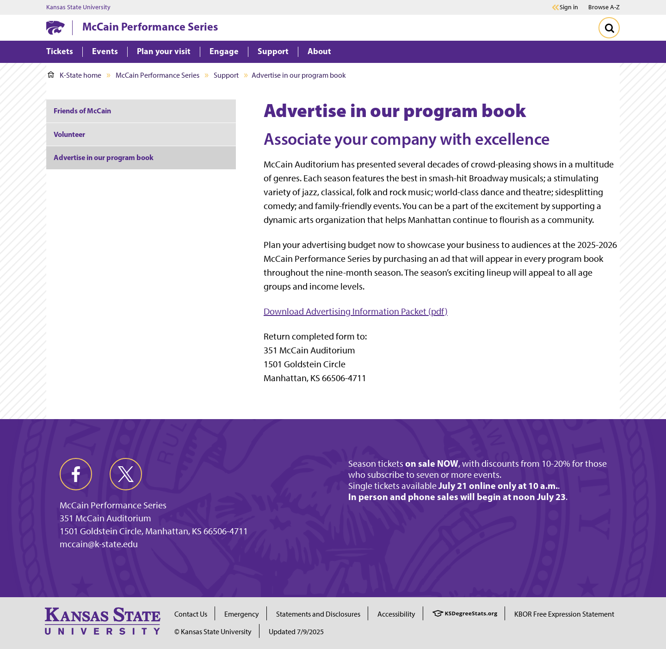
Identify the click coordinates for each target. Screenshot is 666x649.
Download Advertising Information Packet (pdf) (356, 311)
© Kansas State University (213, 631)
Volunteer (69, 134)
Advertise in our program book (104, 157)
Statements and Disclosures (318, 614)
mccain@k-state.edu (99, 544)
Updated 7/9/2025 (296, 631)
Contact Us (190, 614)
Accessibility (396, 614)
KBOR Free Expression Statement (564, 614)
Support (226, 75)
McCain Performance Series (150, 26)
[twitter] (126, 474)
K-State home (74, 75)
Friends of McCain (82, 110)
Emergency (241, 614)
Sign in (569, 7)
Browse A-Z (604, 7)
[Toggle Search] (609, 27)
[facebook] (76, 474)
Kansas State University (78, 7)
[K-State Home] (55, 27)
